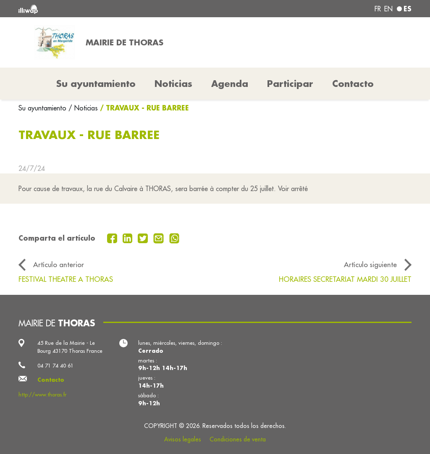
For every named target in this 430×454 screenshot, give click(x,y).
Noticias (173, 83)
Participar (290, 83)
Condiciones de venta (238, 439)
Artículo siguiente (370, 264)
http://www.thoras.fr (42, 394)
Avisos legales (182, 439)
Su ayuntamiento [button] (96, 83)
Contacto (353, 83)
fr (378, 9)
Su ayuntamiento (43, 108)
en (388, 9)
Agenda (229, 83)
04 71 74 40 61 (55, 365)
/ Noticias (83, 108)
